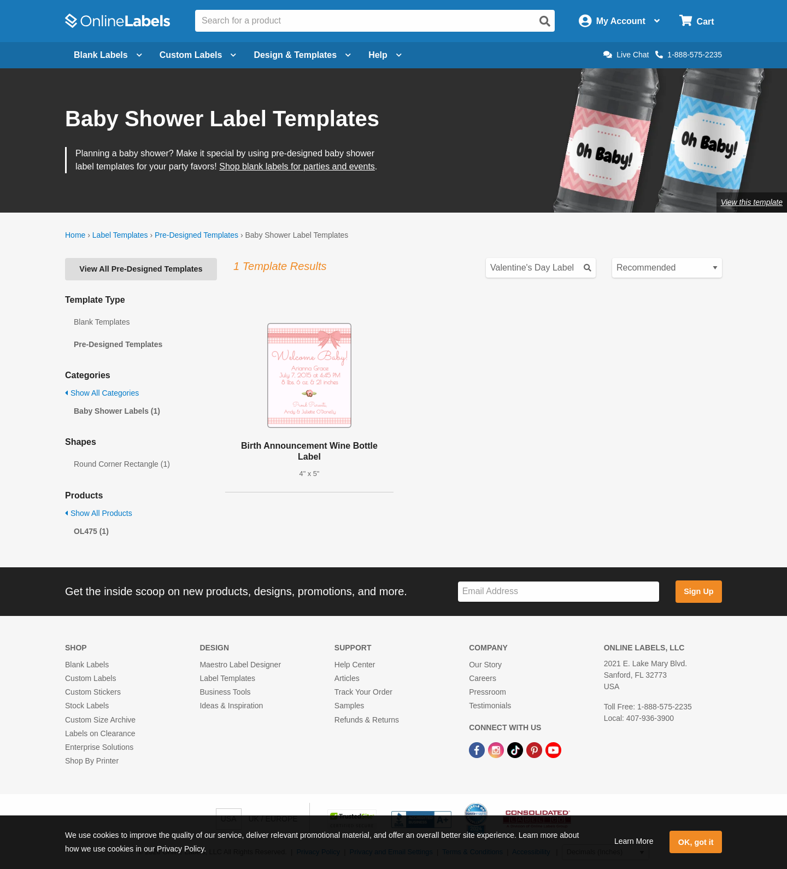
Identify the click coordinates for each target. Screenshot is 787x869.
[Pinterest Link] (535, 749)
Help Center (354, 664)
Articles (347, 678)
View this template (752, 202)
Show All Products (98, 513)
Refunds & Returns (366, 719)
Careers (482, 678)
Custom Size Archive (100, 719)
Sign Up (698, 591)
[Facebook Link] (478, 749)
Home (75, 235)
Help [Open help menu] (385, 55)
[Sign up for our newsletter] (558, 592)
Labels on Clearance (100, 733)
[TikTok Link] (516, 749)
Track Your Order (363, 692)
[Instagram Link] (497, 749)
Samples (349, 705)
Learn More (634, 841)
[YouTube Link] (553, 749)
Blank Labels (87, 664)
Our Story (485, 664)
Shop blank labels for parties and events (297, 166)
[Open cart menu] (696, 21)
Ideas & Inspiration (231, 705)
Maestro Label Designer (240, 664)
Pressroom (487, 692)
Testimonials (490, 705)
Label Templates (120, 235)
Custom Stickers (93, 692)
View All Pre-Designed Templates (140, 269)
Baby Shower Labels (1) (117, 411)
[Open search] (545, 21)
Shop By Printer (92, 760)
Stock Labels (87, 705)
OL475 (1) (91, 531)
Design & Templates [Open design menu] (302, 55)
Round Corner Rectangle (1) (122, 464)
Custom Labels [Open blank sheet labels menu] (198, 55)
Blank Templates (102, 322)
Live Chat (626, 54)
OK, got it (696, 842)
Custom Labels (90, 678)
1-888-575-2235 (688, 54)
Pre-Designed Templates (196, 235)
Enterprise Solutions (99, 747)
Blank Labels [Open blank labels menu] (108, 55)
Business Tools (224, 692)
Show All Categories (102, 393)
